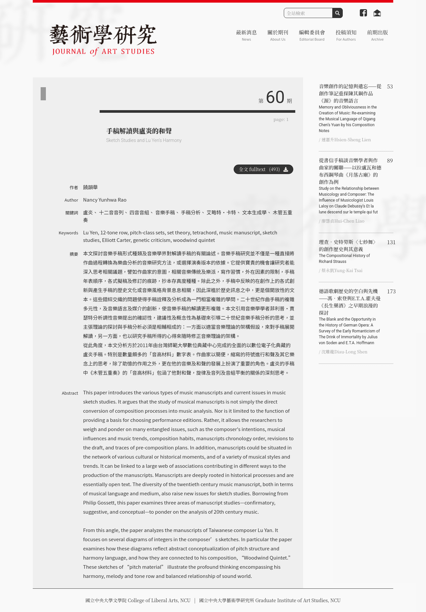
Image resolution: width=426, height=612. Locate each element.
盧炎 (88, 212)
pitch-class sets (147, 232)
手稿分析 (191, 212)
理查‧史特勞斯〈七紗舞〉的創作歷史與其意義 (350, 251)
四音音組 (139, 212)
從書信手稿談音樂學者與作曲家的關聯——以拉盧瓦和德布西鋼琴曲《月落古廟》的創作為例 (350, 186)
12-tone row (113, 232)
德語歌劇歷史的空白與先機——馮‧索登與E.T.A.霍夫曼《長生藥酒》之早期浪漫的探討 (350, 316)
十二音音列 (111, 212)
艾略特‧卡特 (221, 212)
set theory (178, 232)
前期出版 (377, 35)
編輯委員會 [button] (312, 35)
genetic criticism (152, 239)
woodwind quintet (194, 239)
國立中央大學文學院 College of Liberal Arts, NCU (137, 600)
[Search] (308, 13)
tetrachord (204, 232)
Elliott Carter (116, 239)
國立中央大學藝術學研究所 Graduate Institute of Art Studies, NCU (270, 600)
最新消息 (246, 35)
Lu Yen (90, 232)
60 (275, 97)
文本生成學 (254, 212)
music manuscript (239, 232)
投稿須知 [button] (346, 35)
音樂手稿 (165, 212)
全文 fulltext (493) (263, 169)
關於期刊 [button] (277, 35)
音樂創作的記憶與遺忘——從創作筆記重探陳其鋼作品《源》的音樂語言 (350, 108)
